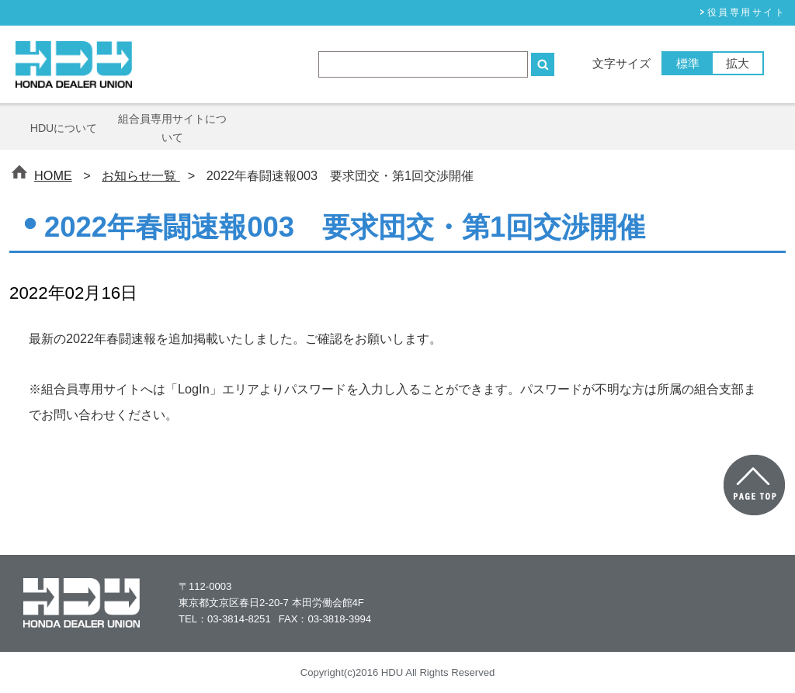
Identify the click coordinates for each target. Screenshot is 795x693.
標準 (688, 63)
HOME (53, 175)
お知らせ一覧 (141, 175)
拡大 (737, 63)
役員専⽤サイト (746, 12)
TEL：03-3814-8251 (225, 619)
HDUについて (64, 128)
